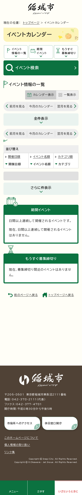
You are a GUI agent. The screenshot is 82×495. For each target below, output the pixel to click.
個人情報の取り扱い (17, 444)
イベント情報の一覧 (19, 51)
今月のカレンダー (41, 106)
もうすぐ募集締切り (69, 51)
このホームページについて (21, 437)
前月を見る (17, 106)
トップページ (31, 22)
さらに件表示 (41, 187)
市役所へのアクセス (19, 423)
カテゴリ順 (65, 156)
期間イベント (42, 51)
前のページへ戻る (26, 295)
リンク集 (9, 452)
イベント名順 (41, 156)
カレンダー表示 (43, 94)
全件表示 (41, 118)
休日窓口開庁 (53, 423)
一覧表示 (70, 94)
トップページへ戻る (61, 295)
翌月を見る (65, 106)
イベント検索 (27, 68)
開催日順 (14, 156)
